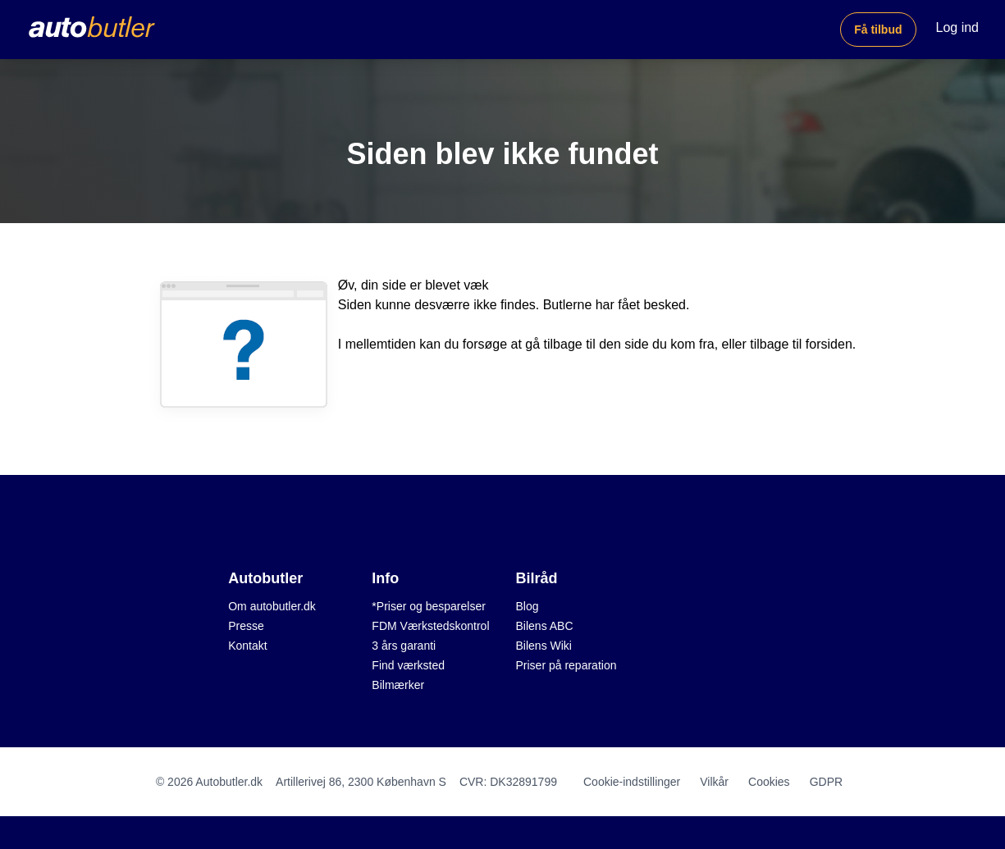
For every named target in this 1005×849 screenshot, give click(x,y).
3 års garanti (404, 645)
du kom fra (683, 344)
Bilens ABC (544, 625)
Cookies (769, 781)
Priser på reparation (566, 665)
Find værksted (408, 665)
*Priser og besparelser (429, 606)
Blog (527, 606)
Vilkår (714, 781)
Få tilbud (878, 29)
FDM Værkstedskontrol (430, 625)
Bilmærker (398, 685)
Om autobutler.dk (272, 606)
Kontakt (247, 645)
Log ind (958, 27)
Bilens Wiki (544, 645)
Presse (246, 625)
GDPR (826, 781)
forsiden (829, 344)
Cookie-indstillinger (631, 781)
